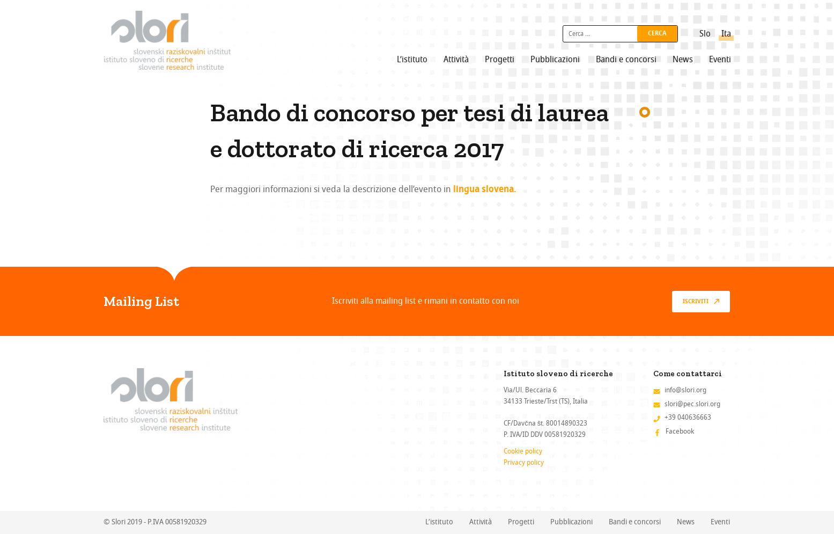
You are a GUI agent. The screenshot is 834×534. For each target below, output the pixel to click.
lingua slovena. (484, 189)
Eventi (720, 59)
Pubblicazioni (555, 59)
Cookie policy (523, 451)
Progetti (499, 59)
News (683, 59)
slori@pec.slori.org (692, 404)
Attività (456, 59)
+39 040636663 (688, 417)
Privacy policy (524, 462)
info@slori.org (685, 390)
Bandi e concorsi (626, 59)
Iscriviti (695, 301)
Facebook (680, 431)
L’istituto (412, 59)
